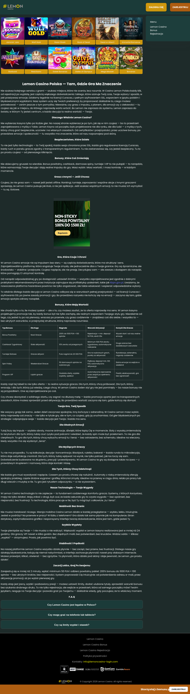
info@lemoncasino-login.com (100, 661)
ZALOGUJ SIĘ (156, 7)
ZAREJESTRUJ (179, 689)
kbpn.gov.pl (116, 282)
